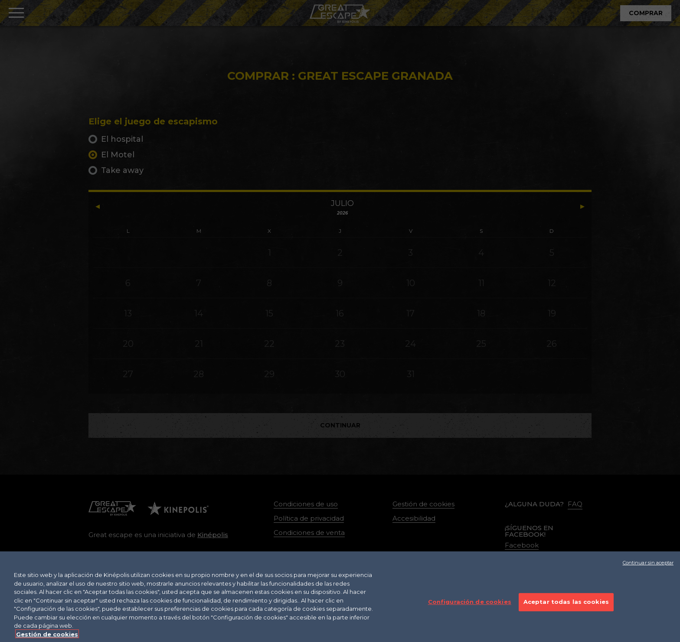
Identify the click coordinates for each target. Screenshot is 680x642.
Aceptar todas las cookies (566, 606)
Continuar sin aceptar (648, 568)
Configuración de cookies (469, 606)
